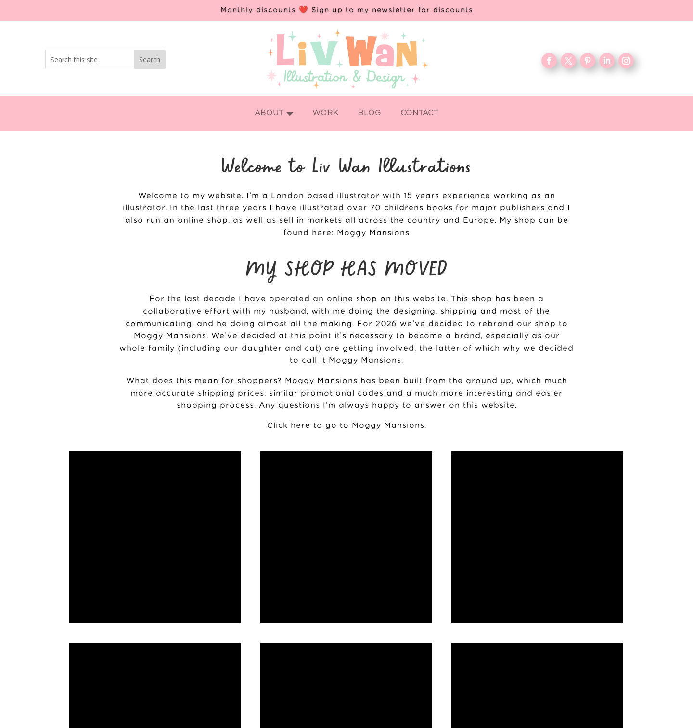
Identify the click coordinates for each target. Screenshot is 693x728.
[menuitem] (274, 113)
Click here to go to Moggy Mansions (345, 425)
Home (264, 723)
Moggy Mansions (373, 233)
